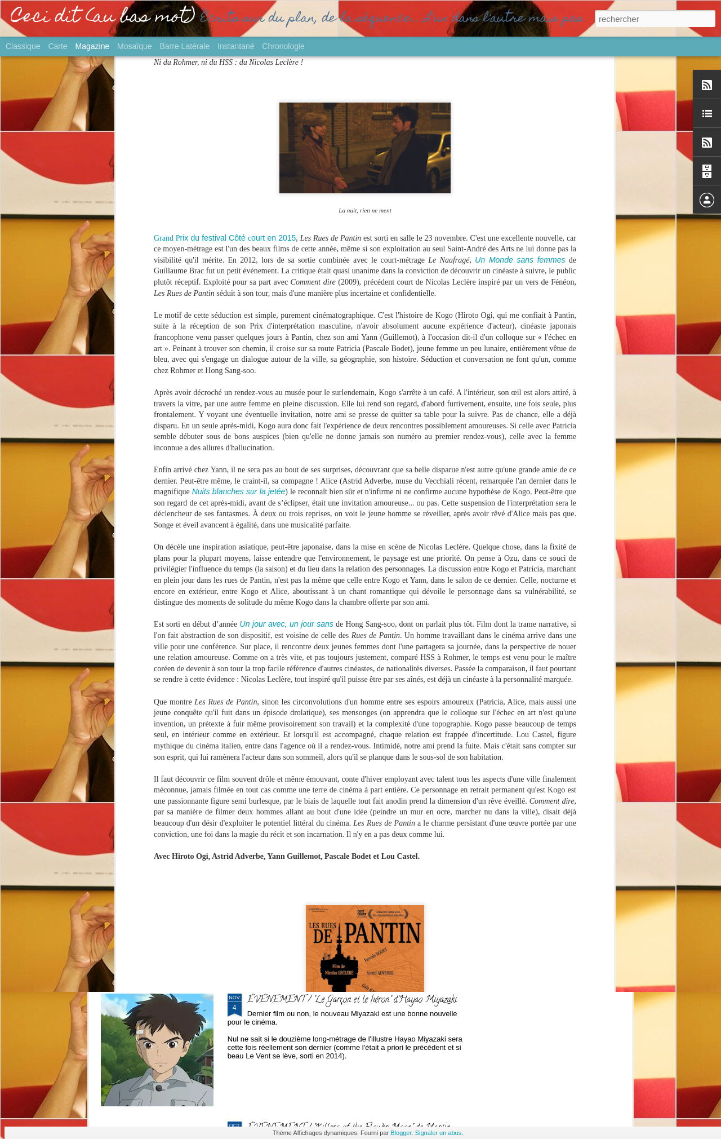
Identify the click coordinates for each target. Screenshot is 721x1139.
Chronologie (283, 46)
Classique (23, 46)
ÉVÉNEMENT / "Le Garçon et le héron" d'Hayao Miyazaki (352, 1000)
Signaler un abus (438, 1132)
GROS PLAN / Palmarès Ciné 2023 (313, 872)
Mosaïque (134, 46)
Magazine (92, 46)
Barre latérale (184, 46)
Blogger (400, 1132)
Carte (57, 46)
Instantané (235, 46)
